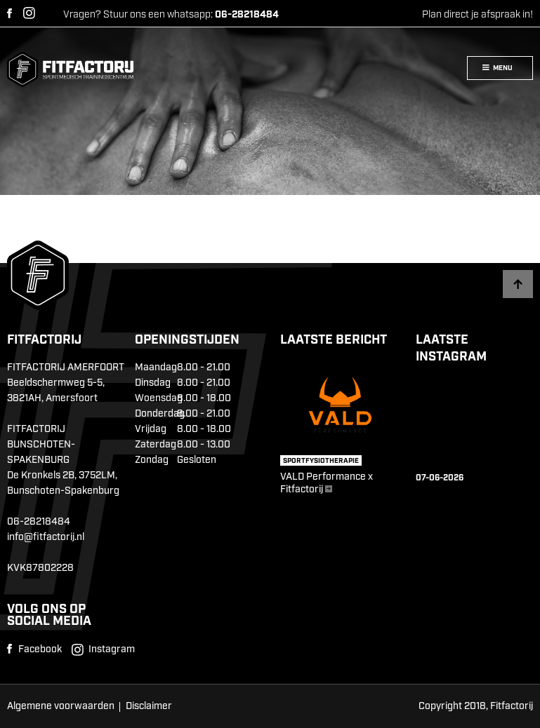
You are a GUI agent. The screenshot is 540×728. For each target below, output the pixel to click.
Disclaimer (149, 706)
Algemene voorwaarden (60, 706)
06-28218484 (38, 521)
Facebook (9, 13)
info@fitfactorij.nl (45, 537)
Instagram (29, 13)
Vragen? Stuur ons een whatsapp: (171, 14)
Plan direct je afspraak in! (477, 14)
